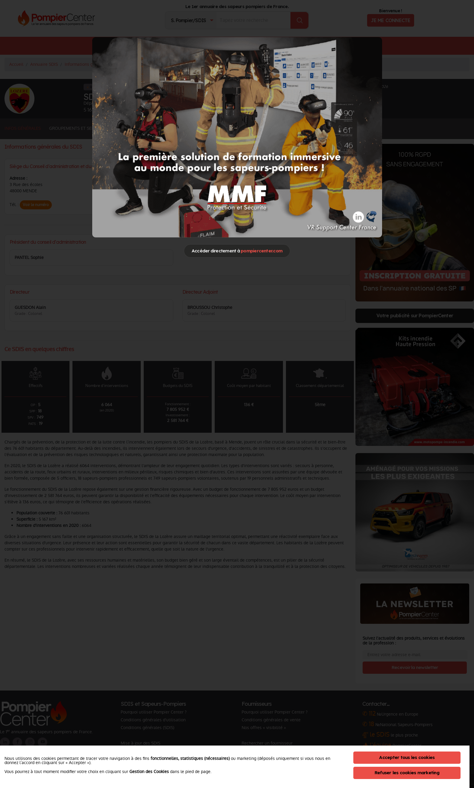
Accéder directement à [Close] (237, 251)
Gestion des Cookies (149, 771)
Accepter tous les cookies (406, 757)
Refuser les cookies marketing (407, 772)
